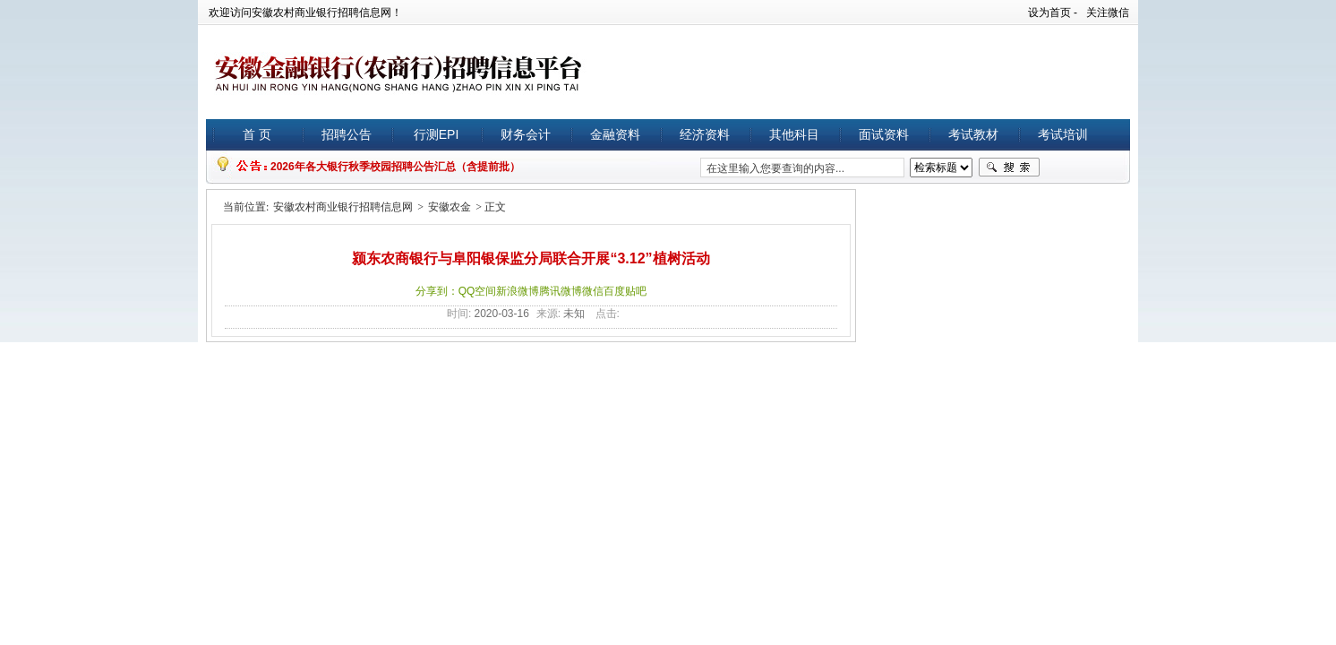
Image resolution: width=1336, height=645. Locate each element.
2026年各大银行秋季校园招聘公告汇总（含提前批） (395, 166)
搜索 (1009, 167)
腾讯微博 (560, 291)
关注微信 (1107, 12)
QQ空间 (477, 291)
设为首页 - (1052, 12)
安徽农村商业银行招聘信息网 (343, 207)
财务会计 (526, 134)
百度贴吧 (625, 291)
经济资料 (705, 134)
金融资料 (615, 134)
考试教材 (973, 134)
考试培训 (1063, 134)
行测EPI (436, 134)
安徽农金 (449, 207)
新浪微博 (517, 291)
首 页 (257, 134)
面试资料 (884, 134)
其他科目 (794, 134)
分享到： (436, 291)
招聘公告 (346, 134)
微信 (593, 291)
